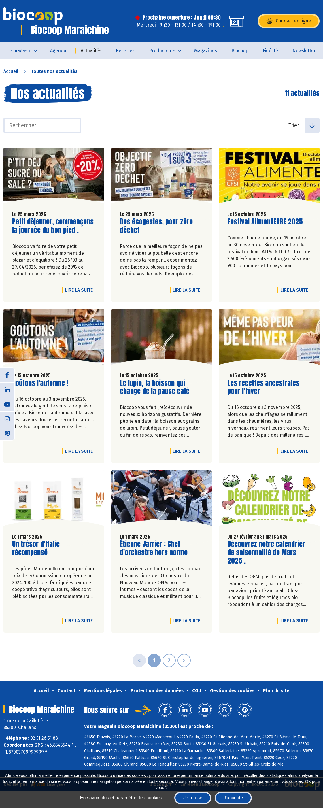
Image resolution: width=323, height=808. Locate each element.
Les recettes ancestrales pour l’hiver (263, 387)
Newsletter (304, 50)
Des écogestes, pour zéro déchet (156, 226)
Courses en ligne (288, 21)
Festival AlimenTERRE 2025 (265, 222)
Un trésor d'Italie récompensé (45, 548)
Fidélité (270, 50)
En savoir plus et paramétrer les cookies (121, 797)
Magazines (205, 50)
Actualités (91, 50)
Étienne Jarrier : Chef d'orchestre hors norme (154, 548)
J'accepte (233, 797)
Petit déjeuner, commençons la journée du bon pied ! (53, 226)
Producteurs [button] (162, 50)
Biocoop (239, 50)
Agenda (58, 50)
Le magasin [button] (19, 50)
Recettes (125, 50)
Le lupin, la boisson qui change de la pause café (154, 387)
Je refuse (192, 797)
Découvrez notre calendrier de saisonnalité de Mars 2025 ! (266, 552)
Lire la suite (80, 290)
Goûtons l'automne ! (40, 383)
